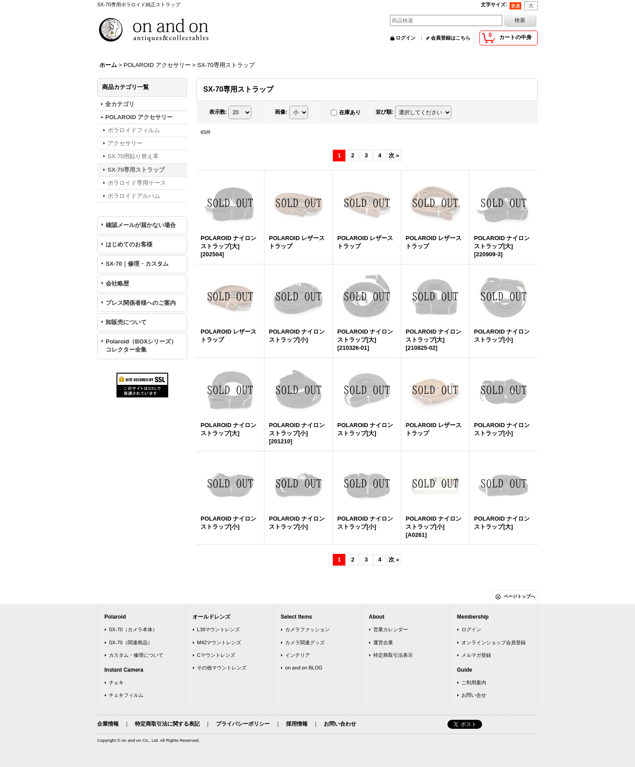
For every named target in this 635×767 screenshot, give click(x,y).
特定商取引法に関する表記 (167, 724)
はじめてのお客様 (129, 244)
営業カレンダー (390, 629)
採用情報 (297, 724)
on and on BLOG (303, 667)
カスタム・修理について (136, 655)
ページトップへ (519, 596)
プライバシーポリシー (243, 724)
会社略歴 (117, 283)
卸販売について (126, 322)
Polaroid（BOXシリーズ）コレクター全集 (141, 345)
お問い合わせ (340, 724)
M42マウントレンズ (219, 642)
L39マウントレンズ (218, 629)
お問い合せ (473, 695)
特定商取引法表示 (393, 655)
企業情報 (108, 724)
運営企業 (383, 642)
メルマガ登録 (476, 655)
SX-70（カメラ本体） (133, 629)
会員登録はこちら (450, 37)
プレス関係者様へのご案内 (141, 302)
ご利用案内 (473, 682)
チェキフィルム (126, 695)
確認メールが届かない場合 (141, 225)
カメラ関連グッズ (305, 642)
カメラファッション (307, 629)
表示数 (218, 112)
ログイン (406, 37)
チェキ (116, 682)
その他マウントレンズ (221, 667)
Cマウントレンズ (216, 655)
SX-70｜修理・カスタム (137, 263)
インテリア (297, 655)
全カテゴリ (119, 104)
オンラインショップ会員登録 (493, 642)
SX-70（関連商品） (130, 642)
